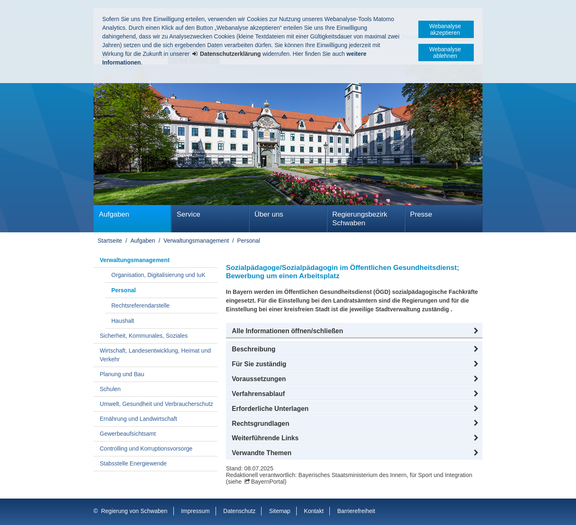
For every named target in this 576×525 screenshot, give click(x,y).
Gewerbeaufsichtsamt (128, 433)
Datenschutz (239, 511)
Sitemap (279, 511)
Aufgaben (114, 214)
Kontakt (314, 511)
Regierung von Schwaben (134, 511)
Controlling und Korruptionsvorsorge (146, 448)
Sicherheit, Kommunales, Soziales (143, 335)
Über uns (268, 214)
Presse (421, 214)
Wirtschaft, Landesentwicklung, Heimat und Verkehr (155, 355)
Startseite (110, 240)
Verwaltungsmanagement (196, 240)
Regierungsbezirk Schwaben (359, 218)
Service (188, 214)
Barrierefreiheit (356, 511)
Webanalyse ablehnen (445, 52)
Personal (248, 240)
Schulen (110, 389)
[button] (354, 331)
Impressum (195, 511)
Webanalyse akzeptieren (445, 29)
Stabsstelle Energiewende (133, 463)
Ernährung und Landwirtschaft (138, 418)
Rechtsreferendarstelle (140, 305)
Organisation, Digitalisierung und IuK (158, 275)
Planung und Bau (122, 374)
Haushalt (122, 320)
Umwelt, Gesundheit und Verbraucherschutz (156, 404)
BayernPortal (268, 481)
